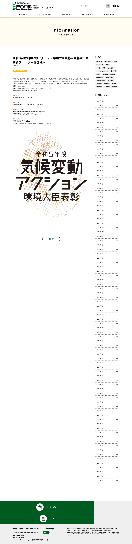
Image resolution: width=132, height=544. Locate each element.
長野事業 (107, 87)
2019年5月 (100, 463)
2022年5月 (100, 306)
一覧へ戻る (51, 239)
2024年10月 (100, 179)
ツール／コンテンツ (102, 71)
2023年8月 (100, 240)
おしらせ (110, 68)
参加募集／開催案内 (20, 70)
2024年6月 (100, 197)
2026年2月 (100, 109)
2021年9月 (100, 341)
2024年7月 (100, 192)
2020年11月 (100, 384)
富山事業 (110, 80)
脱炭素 (114, 83)
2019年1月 (100, 480)
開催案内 (114, 87)
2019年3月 (100, 472)
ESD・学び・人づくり (111, 61)
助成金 (98, 74)
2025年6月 (100, 144)
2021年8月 (100, 345)
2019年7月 (100, 454)
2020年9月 (100, 393)
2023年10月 (100, 232)
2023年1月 (100, 271)
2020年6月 (100, 406)
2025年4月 (100, 153)
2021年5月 (100, 358)
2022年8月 (100, 293)
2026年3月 (100, 105)
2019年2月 (100, 476)
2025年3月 (100, 157)
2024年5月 (100, 201)
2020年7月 (100, 402)
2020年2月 (100, 424)
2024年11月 (100, 175)
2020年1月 (100, 428)
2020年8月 (100, 397)
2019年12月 (100, 432)
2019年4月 (100, 467)
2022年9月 (100, 288)
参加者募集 (99, 77)
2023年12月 (100, 223)
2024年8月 (100, 188)
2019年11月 (100, 437)
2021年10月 (100, 336)
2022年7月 (100, 297)
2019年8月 (100, 450)
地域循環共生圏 (100, 80)
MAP (48, 522)
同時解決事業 (109, 77)
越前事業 (99, 87)
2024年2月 (100, 214)
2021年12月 (100, 328)
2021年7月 (100, 349)
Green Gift (99, 65)
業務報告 (107, 83)
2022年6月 (100, 301)
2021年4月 (100, 362)
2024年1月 (100, 219)
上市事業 (113, 71)
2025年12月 (100, 118)
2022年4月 (100, 310)
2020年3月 (100, 419)
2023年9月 (100, 236)
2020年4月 (100, 415)
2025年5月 (100, 149)
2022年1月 (100, 323)
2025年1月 (100, 166)
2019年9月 (100, 445)
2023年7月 (100, 245)
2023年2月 (100, 267)
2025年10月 (100, 127)
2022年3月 (100, 314)
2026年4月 (100, 101)
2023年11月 (100, 227)
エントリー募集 (100, 68)
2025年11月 (100, 123)
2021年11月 (100, 332)
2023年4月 (100, 258)
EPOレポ (99, 61)
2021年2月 (100, 371)
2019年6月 (100, 458)
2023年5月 (100, 253)
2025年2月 (100, 162)
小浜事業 (99, 83)
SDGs (107, 65)
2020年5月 (100, 410)
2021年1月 (100, 376)
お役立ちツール (66, 14)
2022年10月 (100, 284)
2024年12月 (100, 171)
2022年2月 (100, 319)
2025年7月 (100, 140)
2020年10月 (100, 389)
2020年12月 (100, 380)
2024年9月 (100, 184)
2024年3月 (100, 210)
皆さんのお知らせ (109, 14)
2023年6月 (100, 249)
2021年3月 (100, 367)
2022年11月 (100, 280)
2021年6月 (100, 354)
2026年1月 (100, 114)
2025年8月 (100, 136)
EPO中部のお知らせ (87, 14)
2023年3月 (100, 262)
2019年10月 (100, 441)
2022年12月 (100, 275)
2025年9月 (100, 131)
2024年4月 (100, 206)
